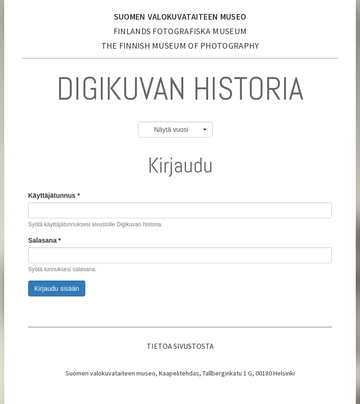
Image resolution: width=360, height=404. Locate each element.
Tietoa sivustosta (180, 346)
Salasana (44, 240)
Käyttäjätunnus (54, 195)
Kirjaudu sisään (56, 288)
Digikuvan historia (180, 88)
